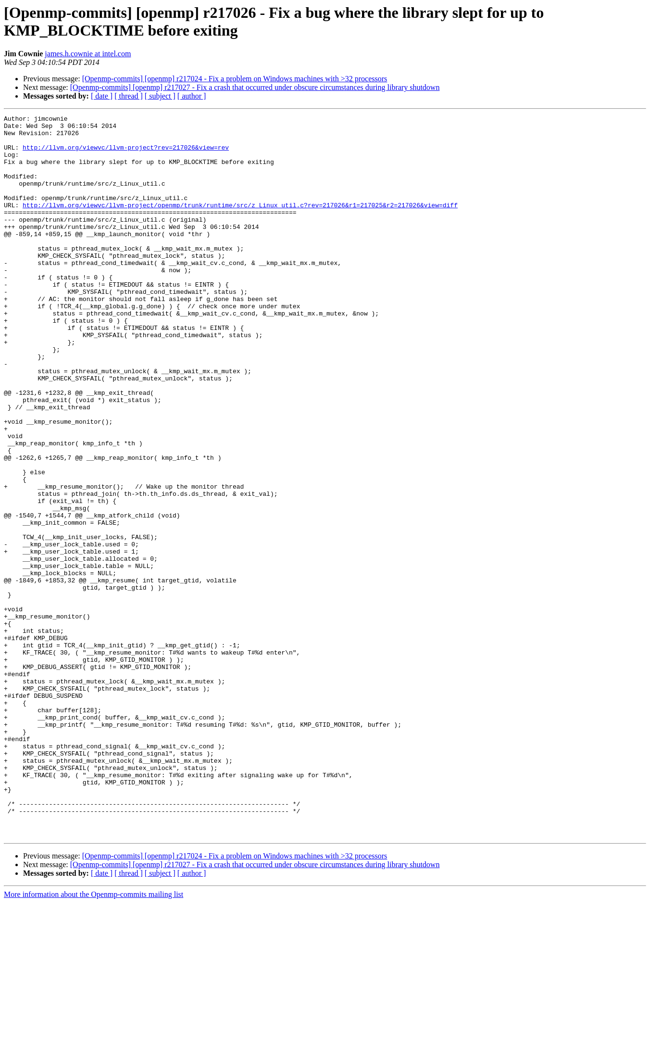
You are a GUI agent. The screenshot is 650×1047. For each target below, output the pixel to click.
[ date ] (101, 96)
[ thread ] (128, 96)
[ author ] (191, 96)
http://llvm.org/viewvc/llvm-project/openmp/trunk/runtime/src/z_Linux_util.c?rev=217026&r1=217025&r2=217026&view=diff (240, 223)
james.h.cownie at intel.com (88, 54)
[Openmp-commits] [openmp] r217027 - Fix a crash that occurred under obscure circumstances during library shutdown (255, 87)
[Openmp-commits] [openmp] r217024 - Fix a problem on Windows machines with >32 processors (235, 79)
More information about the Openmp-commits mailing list (93, 1038)
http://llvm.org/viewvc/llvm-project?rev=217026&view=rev (126, 154)
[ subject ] (160, 96)
